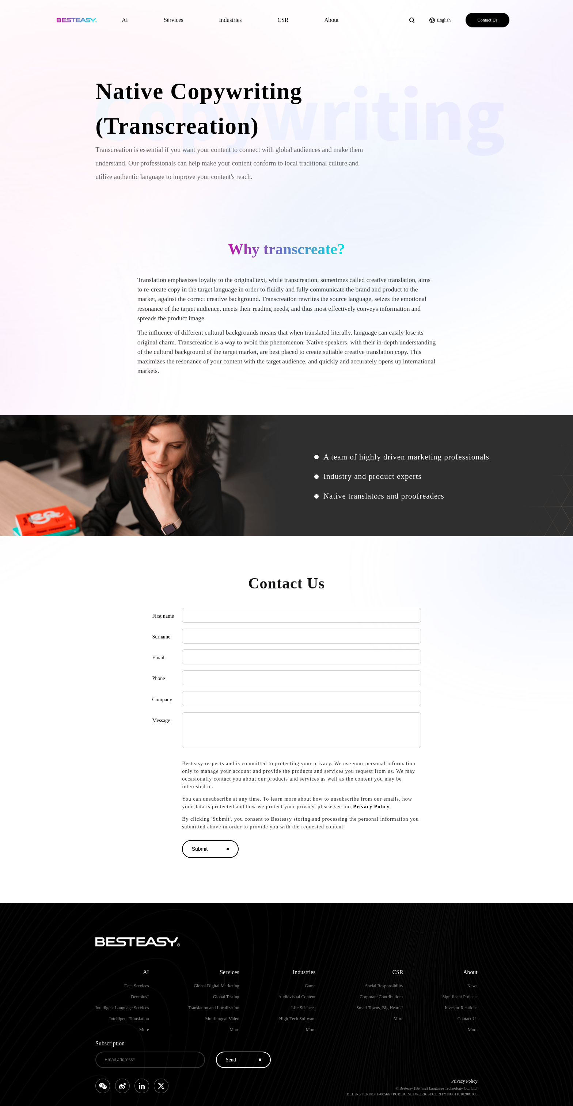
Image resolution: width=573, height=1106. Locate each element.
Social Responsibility (384, 985)
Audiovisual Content (296, 996)
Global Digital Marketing (216, 985)
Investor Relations (461, 1007)
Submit (200, 849)
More (144, 1029)
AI (125, 20)
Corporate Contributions (381, 996)
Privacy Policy (371, 806)
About (331, 20)
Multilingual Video (222, 1018)
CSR (282, 20)
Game (310, 985)
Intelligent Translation (129, 1018)
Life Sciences (303, 1007)
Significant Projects (459, 996)
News (472, 985)
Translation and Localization (213, 1007)
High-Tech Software (297, 1018)
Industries (230, 20)
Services (173, 20)
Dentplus (140, 996)
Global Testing (226, 996)
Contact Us (488, 20)
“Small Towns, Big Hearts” (378, 1007)
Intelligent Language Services (122, 1007)
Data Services (136, 985)
